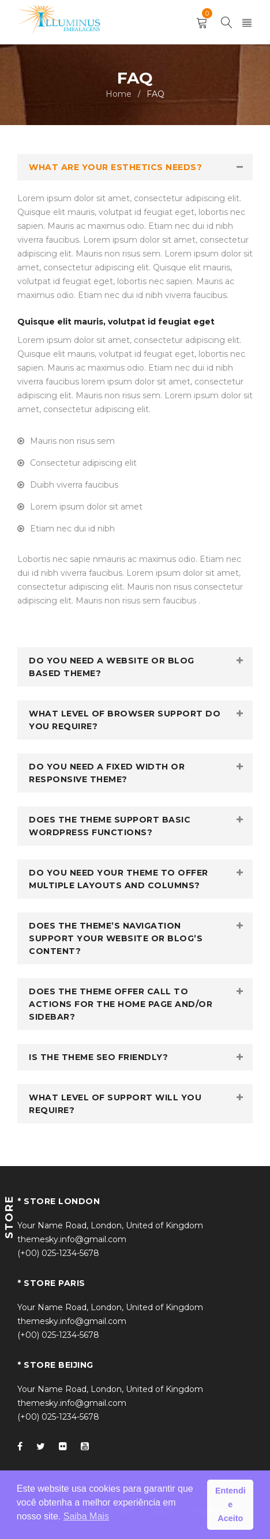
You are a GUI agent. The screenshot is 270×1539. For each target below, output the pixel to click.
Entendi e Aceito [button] (230, 1504)
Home (119, 94)
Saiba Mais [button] (86, 1516)
